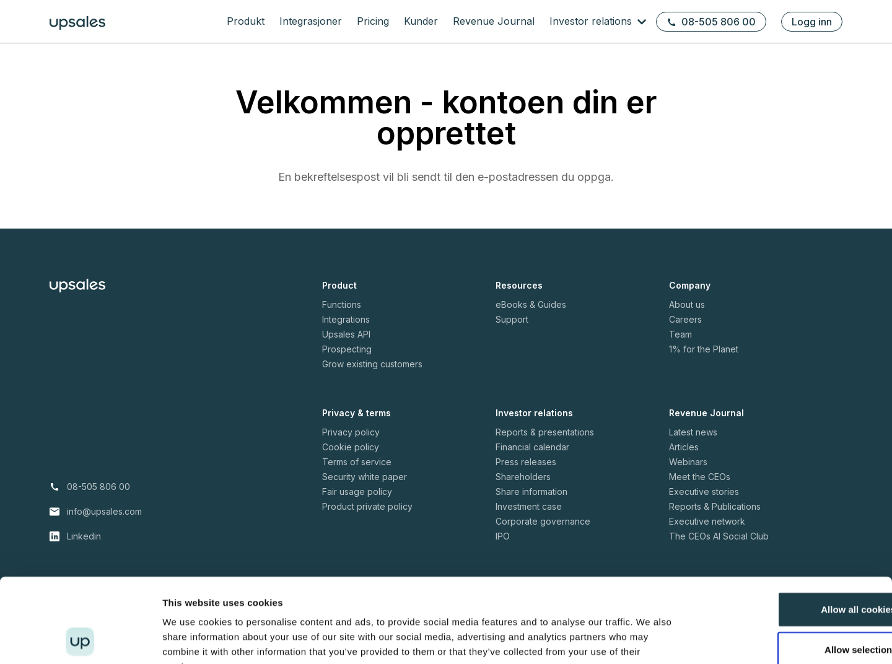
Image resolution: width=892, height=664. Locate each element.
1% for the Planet (703, 349)
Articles (684, 447)
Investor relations (592, 21)
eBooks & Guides (531, 304)
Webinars (688, 461)
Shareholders (523, 476)
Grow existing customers (372, 364)
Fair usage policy (357, 491)
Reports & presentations (545, 432)
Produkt (246, 21)
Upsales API (346, 334)
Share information (531, 491)
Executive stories (704, 491)
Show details (650, 639)
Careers (685, 319)
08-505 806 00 (711, 22)
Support (512, 319)
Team (680, 334)
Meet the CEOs (699, 476)
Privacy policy (351, 432)
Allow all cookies (788, 532)
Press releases (526, 461)
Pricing (373, 21)
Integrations (346, 319)
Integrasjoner (310, 21)
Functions (341, 304)
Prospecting (347, 349)
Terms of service (356, 461)
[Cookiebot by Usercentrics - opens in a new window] (80, 640)
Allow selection (788, 573)
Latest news (693, 432)
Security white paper (364, 476)
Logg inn (812, 21)
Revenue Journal (494, 21)
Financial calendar (532, 447)
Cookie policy (350, 447)
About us (687, 304)
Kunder (421, 21)
